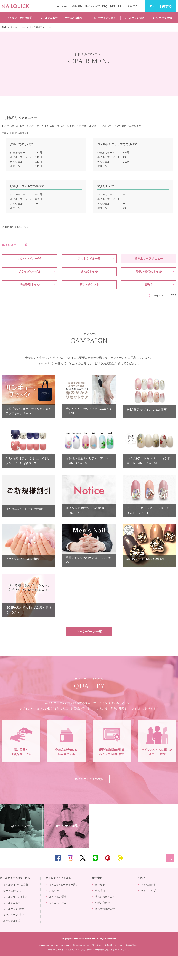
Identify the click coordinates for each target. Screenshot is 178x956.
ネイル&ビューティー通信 (63, 884)
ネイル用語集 (148, 884)
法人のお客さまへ (105, 896)
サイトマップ (92, 6)
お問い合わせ (117, 6)
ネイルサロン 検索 (13, 908)
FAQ (104, 6)
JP (58, 6)
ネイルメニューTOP (165, 295)
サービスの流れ (73, 17)
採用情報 (77, 6)
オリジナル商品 (12, 920)
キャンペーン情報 (162, 17)
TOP (170, 858)
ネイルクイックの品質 (19, 17)
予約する (160, 6)
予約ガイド (133, 6)
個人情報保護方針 (105, 908)
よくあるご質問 (58, 896)
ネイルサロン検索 (134, 17)
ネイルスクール (58, 902)
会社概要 (100, 884)
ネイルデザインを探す (103, 17)
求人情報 (100, 890)
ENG (64, 6)
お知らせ (54, 890)
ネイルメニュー (49, 17)
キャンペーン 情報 (13, 914)
